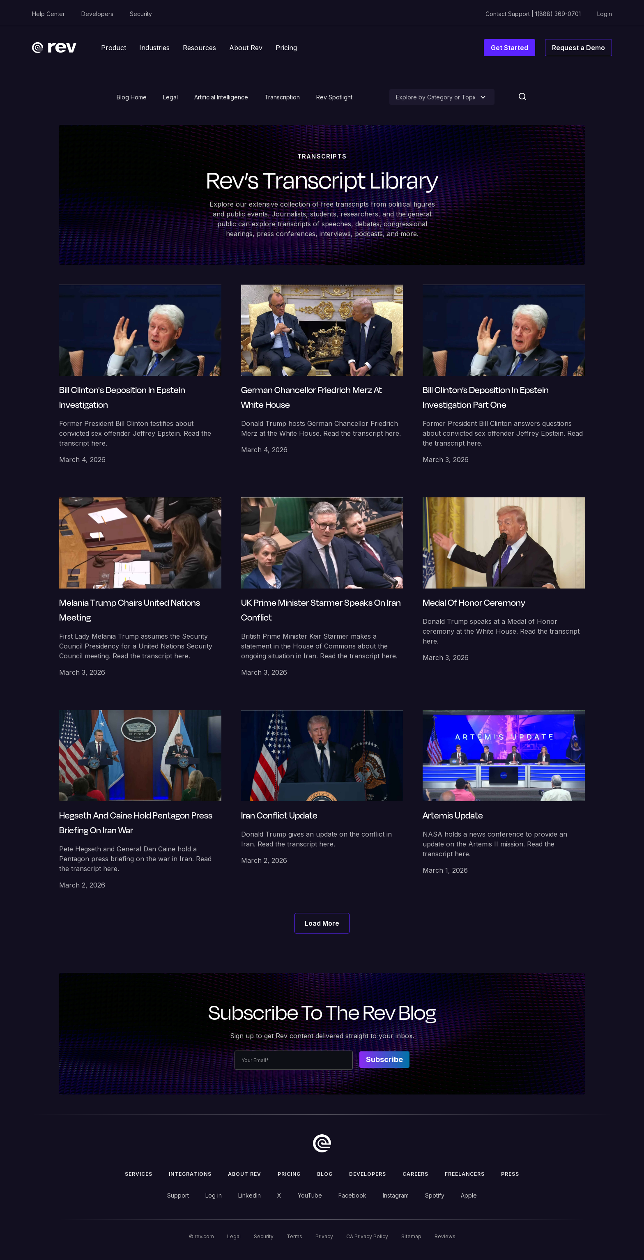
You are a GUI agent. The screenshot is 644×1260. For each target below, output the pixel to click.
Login (604, 13)
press (510, 1174)
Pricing (289, 1174)
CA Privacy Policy (367, 1236)
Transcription (282, 97)
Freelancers (465, 1174)
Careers (415, 1174)
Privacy (324, 1236)
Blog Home (132, 97)
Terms (294, 1236)
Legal (170, 97)
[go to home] (322, 1143)
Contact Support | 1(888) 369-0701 (533, 13)
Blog (325, 1174)
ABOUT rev (244, 1174)
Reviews (445, 1236)
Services (138, 1174)
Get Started (509, 48)
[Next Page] (322, 923)
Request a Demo (578, 48)
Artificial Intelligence (221, 97)
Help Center (48, 13)
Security (141, 13)
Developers (97, 13)
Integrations (190, 1174)
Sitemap (411, 1236)
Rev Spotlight (334, 97)
